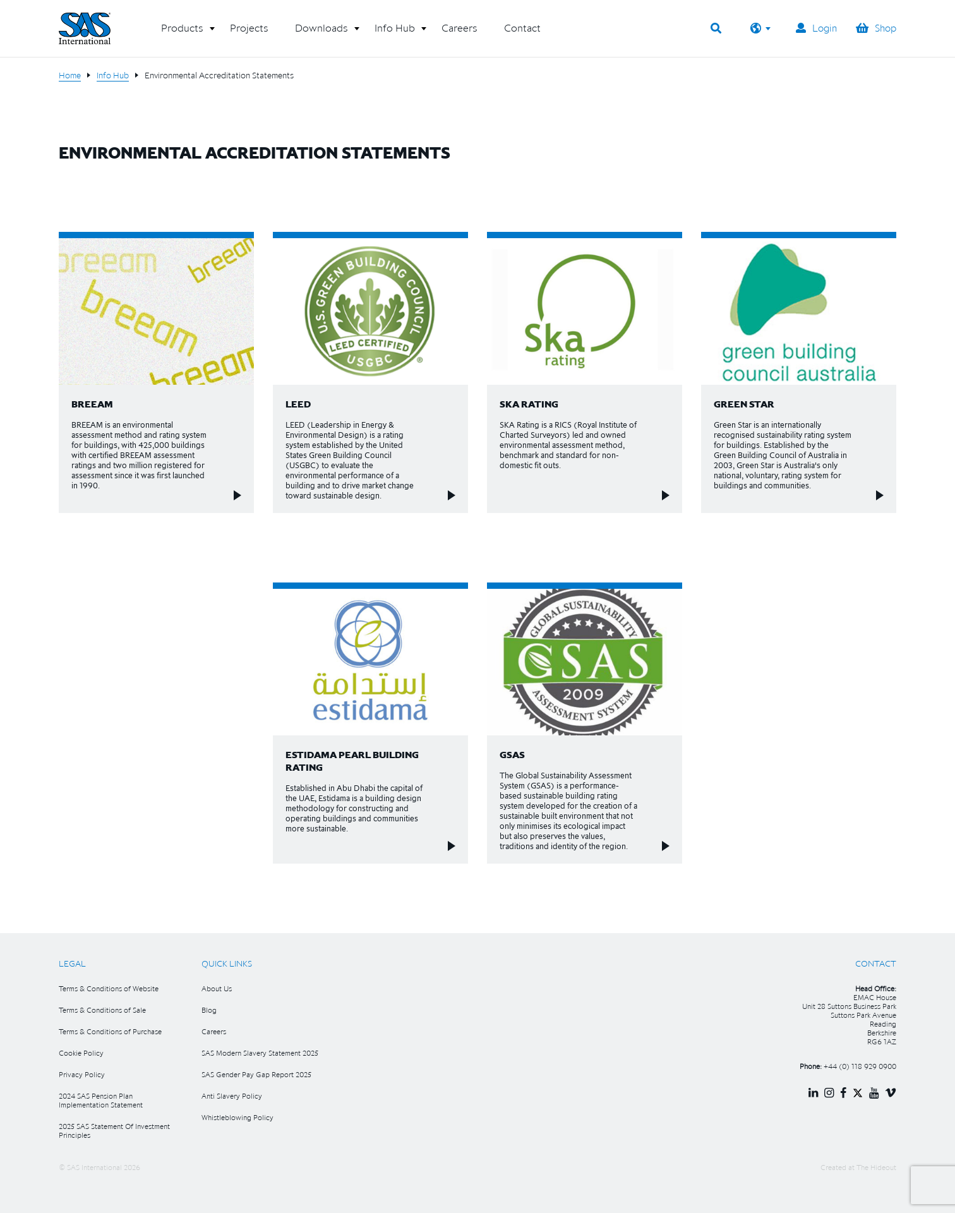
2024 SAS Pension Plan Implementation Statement (101, 1100)
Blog (209, 1010)
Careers (213, 1031)
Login (816, 27)
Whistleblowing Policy (237, 1117)
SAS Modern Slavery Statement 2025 (259, 1053)
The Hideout (876, 1167)
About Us (216, 988)
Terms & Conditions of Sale (102, 1010)
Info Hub (113, 75)
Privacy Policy (82, 1074)
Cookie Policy (81, 1053)
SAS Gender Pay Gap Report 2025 (256, 1074)
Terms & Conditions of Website (109, 988)
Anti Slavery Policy (231, 1096)
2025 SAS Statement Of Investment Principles (114, 1130)
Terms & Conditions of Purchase (110, 1031)
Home (70, 75)
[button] (182, 33)
